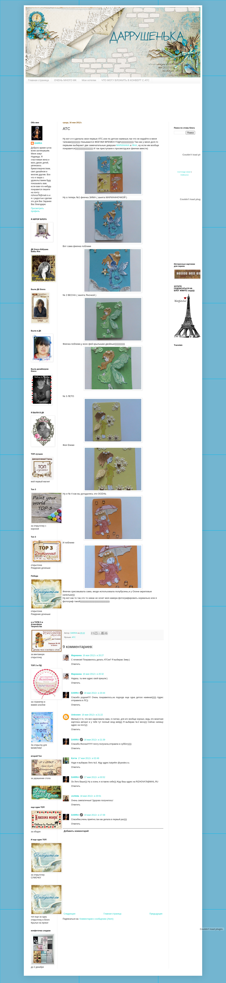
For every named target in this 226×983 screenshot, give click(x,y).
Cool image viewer (184, 172)
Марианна (76, 655)
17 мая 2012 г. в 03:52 (94, 777)
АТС (74, 637)
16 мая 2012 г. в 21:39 (94, 739)
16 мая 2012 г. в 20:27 (93, 655)
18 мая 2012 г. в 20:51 (90, 796)
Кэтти (74, 758)
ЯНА (134, 145)
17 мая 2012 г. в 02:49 (88, 758)
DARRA (75, 693)
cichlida (75, 796)
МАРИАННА (122, 145)
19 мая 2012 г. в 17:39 (94, 815)
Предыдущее (156, 914)
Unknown (76, 715)
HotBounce (184, 175)
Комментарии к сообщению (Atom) (96, 919)
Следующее (69, 914)
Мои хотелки (89, 80)
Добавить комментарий (76, 831)
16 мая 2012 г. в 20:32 (93, 674)
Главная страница (38, 80)
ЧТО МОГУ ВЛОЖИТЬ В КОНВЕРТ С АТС (125, 80)
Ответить (75, 664)
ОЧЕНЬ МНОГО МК (65, 80)
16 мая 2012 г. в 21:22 (92, 715)
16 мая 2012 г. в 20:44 (94, 693)
